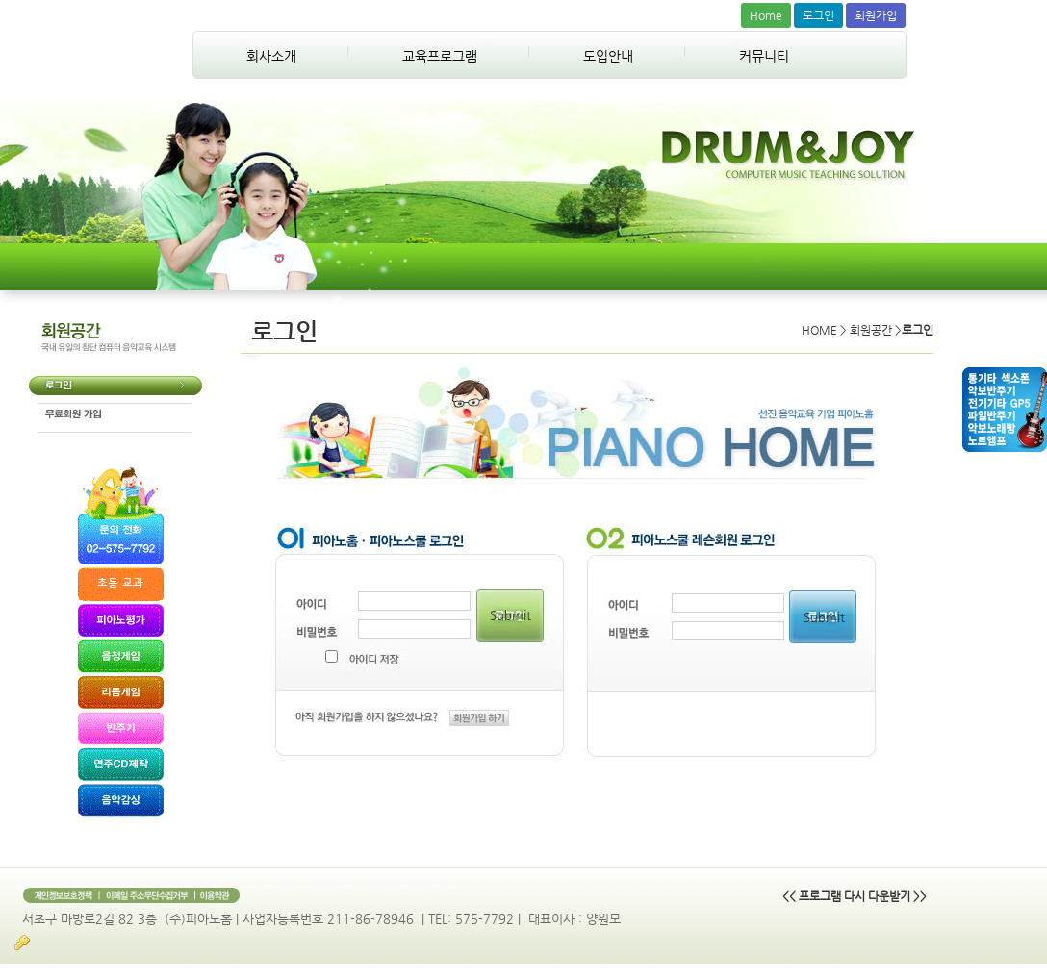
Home (766, 15)
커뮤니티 (764, 55)
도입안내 (608, 55)
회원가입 (876, 15)
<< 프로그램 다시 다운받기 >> (854, 896)
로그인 (818, 15)
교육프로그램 (439, 55)
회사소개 (271, 55)
